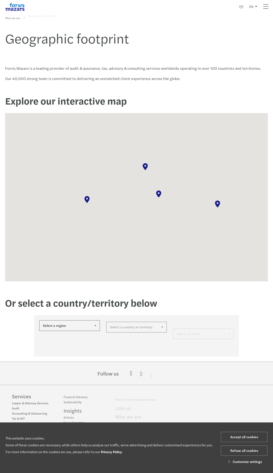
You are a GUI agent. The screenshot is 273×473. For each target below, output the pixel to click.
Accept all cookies (244, 436)
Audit (15, 408)
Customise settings (244, 461)
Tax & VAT (18, 419)
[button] (87, 199)
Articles (69, 419)
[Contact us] (241, 7)
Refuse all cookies (244, 450)
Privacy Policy (111, 451)
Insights (73, 412)
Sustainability (73, 404)
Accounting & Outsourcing (29, 414)
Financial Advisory (76, 399)
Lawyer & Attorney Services (30, 403)
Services (21, 396)
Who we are (12, 18)
